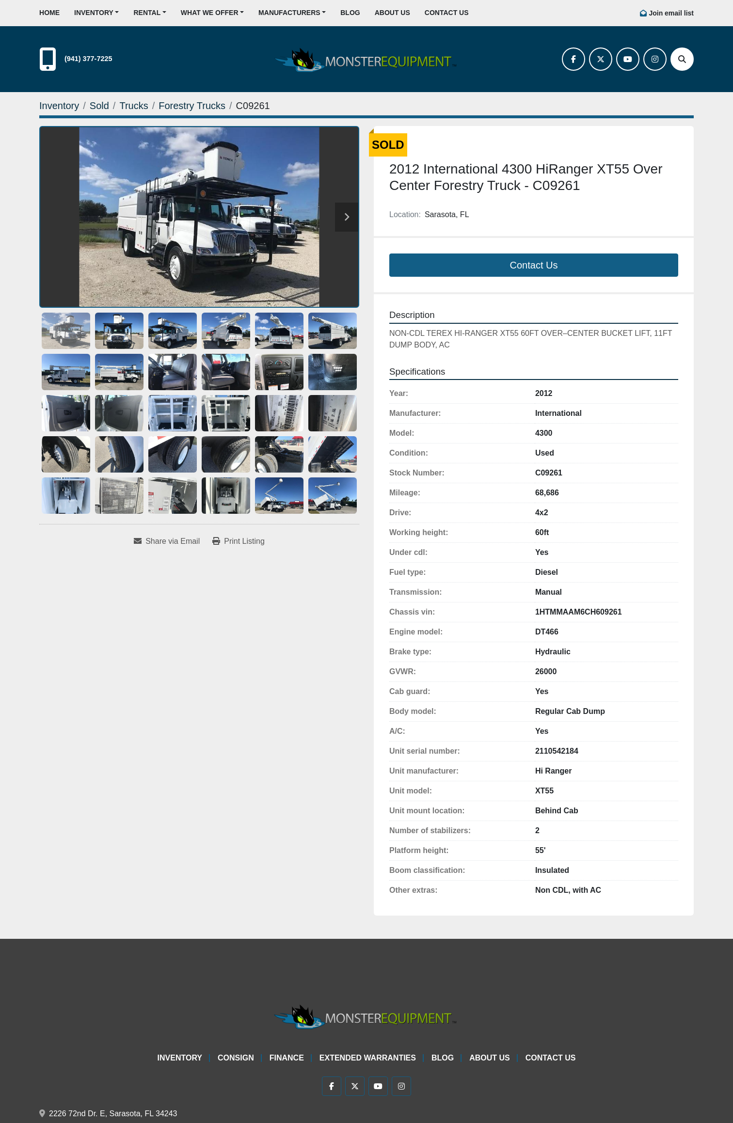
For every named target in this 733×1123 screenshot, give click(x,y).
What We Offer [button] (210, 12)
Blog (350, 12)
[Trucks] (133, 105)
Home (49, 12)
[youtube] (627, 59)
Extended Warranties (367, 1058)
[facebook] (573, 59)
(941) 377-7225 (88, 59)
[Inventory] (59, 105)
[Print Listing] (238, 541)
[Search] (682, 59)
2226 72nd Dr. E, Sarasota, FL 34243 (113, 1113)
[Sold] (99, 105)
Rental (146, 12)
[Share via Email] (166, 541)
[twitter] (600, 59)
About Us (392, 12)
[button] (96, 13)
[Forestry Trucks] (192, 105)
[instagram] (655, 59)
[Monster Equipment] (366, 1015)
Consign (236, 1058)
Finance (287, 1058)
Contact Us (447, 12)
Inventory (93, 12)
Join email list (671, 13)
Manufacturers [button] (289, 12)
